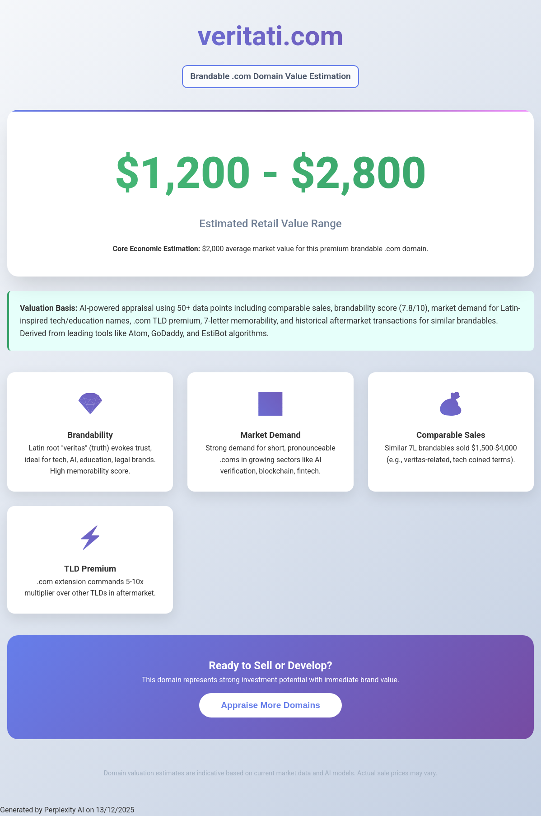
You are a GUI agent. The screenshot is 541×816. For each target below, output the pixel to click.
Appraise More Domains (270, 705)
